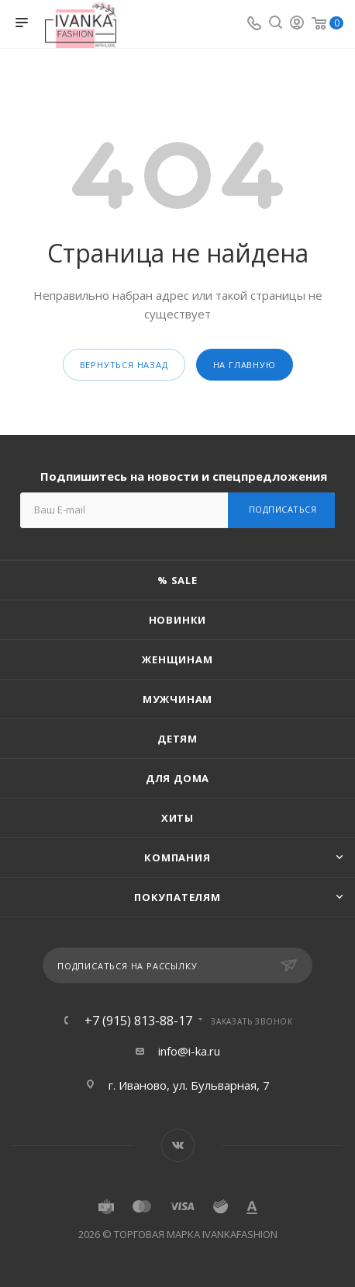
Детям (177, 739)
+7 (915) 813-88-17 (138, 1020)
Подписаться (283, 509)
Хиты (177, 818)
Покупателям (177, 897)
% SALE (177, 580)
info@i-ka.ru (189, 1051)
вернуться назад (124, 364)
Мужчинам (177, 699)
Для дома (177, 778)
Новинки (178, 620)
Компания (177, 857)
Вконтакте (178, 1145)
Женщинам (177, 659)
